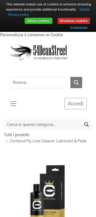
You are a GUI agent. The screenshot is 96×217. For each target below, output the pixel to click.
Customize (79, 28)
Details (85, 9)
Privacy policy (18, 14)
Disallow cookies (74, 21)
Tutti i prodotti (16, 134)
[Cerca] (86, 124)
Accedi (75, 104)
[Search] (76, 82)
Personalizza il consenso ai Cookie (31, 34)
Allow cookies (38, 21)
